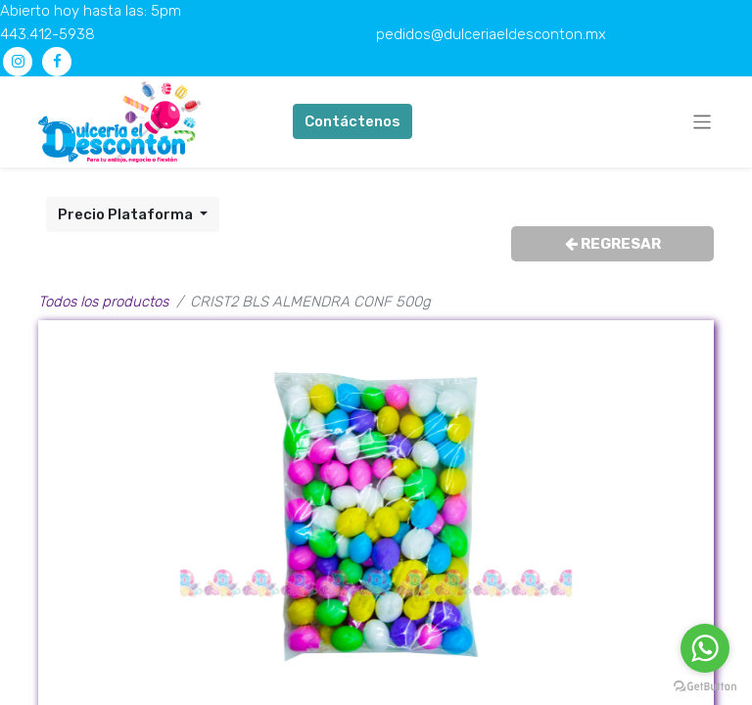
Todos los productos (103, 301)
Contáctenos (352, 121)
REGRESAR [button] (613, 244)
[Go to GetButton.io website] (705, 685)
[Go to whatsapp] (705, 648)
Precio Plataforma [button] (127, 214)
